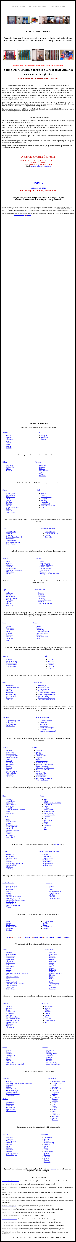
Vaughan (43, 493)
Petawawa (39, 757)
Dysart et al (9, 722)
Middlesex (39, 558)
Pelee (8, 640)
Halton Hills (10, 467)
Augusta (8, 895)
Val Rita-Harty (10, 1027)
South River (53, 987)
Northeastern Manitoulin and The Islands (19, 1083)
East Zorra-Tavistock (43, 633)
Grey (4, 682)
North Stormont (47, 860)
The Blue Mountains (12, 687)
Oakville (9, 470)
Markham (44, 500)
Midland (46, 808)
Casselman (43, 722)
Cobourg (41, 595)
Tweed (8, 759)
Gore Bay (9, 1081)
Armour (51, 963)
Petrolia (8, 823)
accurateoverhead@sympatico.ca (41, 166)
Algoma (5, 949)
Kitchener (42, 467)
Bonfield (9, 1144)
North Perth (51, 661)
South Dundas (46, 861)
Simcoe (42, 796)
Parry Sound (49, 949)
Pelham (8, 509)
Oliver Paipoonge (49, 1142)
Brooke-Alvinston (12, 825)
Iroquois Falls (10, 1012)
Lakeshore (9, 635)
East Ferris (9, 1149)
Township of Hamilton (45, 603)
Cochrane (5, 1003)
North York (38, 937)
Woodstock (40, 626)
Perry (51, 977)
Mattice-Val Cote (11, 1022)
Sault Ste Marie (11, 954)
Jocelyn (8, 968)
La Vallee (48, 1019)
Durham (5, 432)
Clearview (47, 816)
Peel (38, 432)
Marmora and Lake (12, 757)
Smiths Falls (10, 855)
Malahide (9, 603)
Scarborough (50, 937)
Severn (46, 823)
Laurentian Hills (41, 755)
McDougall (52, 970)
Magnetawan (53, 954)
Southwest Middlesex (46, 565)
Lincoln (8, 505)
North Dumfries (44, 470)
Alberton (47, 1010)
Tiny (45, 829)
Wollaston (9, 776)
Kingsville (9, 633)
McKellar (52, 971)
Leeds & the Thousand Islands (15, 900)
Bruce (4, 528)
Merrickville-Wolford (13, 905)
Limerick (9, 768)
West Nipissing (11, 1141)
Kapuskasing (10, 1013)
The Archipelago (54, 984)
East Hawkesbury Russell (48, 731)
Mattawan (9, 1151)
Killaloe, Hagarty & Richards (45, 768)
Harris (54, 1106)
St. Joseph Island (11, 982)
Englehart (55, 1087)
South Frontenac (11, 666)
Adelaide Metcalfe (45, 568)
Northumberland (40, 590)
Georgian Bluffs (11, 694)
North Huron (10, 813)
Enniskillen (9, 828)
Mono (8, 561)
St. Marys (51, 663)
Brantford (9, 923)
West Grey (9, 699)
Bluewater (9, 799)
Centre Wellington (55, 891)
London (41, 561)
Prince (8, 978)
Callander (52, 952)
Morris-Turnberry (11, 804)
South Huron (10, 806)
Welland (8, 500)
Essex (4, 623)
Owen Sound (10, 686)
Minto (51, 889)
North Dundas (46, 856)
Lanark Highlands (11, 865)
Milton (8, 469)
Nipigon (46, 1153)
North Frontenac (11, 664)
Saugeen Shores (11, 540)
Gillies (46, 1149)
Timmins (9, 1006)
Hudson (54, 1109)
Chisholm (9, 1148)
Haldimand (9, 928)
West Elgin (9, 600)
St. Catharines (10, 497)
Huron (4, 796)
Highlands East (11, 724)
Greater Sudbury (11, 926)
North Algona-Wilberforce (44, 778)
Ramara (46, 822)
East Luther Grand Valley (14, 570)
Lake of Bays (10, 1109)
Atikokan (48, 1012)
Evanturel (55, 1101)
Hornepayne (10, 966)
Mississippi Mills (11, 858)
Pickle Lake (10, 1062)
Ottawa (45, 925)
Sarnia (8, 820)
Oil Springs (9, 835)
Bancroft (9, 761)
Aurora (43, 495)
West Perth (51, 668)
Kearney (51, 959)
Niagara (5, 490)
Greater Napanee (50, 532)
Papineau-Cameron (12, 1153)
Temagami (9, 1139)
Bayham (8, 595)
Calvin (8, 1146)
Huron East (9, 803)
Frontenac (6, 656)
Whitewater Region (42, 780)
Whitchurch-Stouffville (48, 505)
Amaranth (9, 567)
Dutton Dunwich (11, 598)
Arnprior (38, 752)
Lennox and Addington (48, 528)
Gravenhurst (10, 1104)
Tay (45, 827)
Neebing (46, 1141)
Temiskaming (52, 1078)
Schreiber (46, 1158)
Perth (45, 656)
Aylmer (8, 602)
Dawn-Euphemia (11, 827)
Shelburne (9, 565)
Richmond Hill (45, 504)
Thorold (8, 498)
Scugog (8, 446)
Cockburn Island (11, 1092)
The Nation (43, 724)
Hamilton (9, 930)
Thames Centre (44, 567)
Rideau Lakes (10, 903)
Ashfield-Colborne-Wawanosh (15, 810)
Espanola (49, 1057)
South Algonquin (11, 1155)
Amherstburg (10, 630)
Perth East (51, 664)
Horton (38, 771)
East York (16, 937)
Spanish (8, 980)
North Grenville (11, 888)
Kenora (5, 1047)
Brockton (9, 533)
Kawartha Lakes (48, 921)
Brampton (44, 435)
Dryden (8, 1050)
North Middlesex (44, 563)
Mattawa (9, 1142)
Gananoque (9, 889)
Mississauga (44, 437)
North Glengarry (47, 858)
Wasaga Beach (48, 813)
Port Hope (41, 596)
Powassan (52, 956)
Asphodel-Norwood (44, 687)
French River (50, 1050)
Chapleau (49, 1060)
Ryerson (51, 978)
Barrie (45, 799)
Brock (8, 444)
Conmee (46, 1146)
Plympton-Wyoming (12, 830)
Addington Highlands (51, 533)
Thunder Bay (44, 1134)
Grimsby (9, 504)
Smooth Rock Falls (12, 1017)
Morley (47, 1022)
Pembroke (39, 750)
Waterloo (38, 462)
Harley (54, 1104)
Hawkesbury (44, 726)
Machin (8, 1060)
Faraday (8, 766)
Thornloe (55, 1120)
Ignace (8, 1059)
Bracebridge (10, 1102)
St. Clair (8, 832)
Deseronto (9, 762)
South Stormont (47, 865)
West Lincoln (10, 512)
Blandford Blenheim (43, 631)
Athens (8, 893)
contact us (57, 844)
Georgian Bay (10, 1107)
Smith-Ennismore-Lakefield (46, 699)
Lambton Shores (11, 821)
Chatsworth (9, 692)
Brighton (41, 593)
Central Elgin (10, 596)
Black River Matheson (13, 1019)
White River (10, 987)
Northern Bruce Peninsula (14, 537)
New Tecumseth (49, 810)
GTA (8, 937)
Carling (51, 964)
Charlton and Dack (58, 1083)
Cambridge (42, 465)
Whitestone (52, 957)
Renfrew (34, 747)
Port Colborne (10, 495)
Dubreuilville (10, 963)
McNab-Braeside (41, 776)
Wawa (8, 975)
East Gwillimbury (46, 497)
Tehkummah (10, 1095)
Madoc (8, 769)
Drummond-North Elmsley (14, 863)
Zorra (38, 638)
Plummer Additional (12, 977)
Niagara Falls (10, 493)
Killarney (49, 1052)
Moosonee (9, 1015)
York (38, 490)
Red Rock (47, 1156)
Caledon (43, 439)
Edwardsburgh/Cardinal (13, 896)
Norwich (39, 635)
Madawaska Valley (41, 775)
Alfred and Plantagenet (47, 727)
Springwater (47, 825)
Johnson (8, 970)
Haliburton (6, 717)
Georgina (44, 498)
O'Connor (47, 1155)
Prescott (8, 891)
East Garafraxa (11, 568)
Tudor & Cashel (11, 773)
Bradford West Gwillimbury (52, 803)
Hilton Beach (10, 989)
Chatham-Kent (10, 925)
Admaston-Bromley (42, 761)
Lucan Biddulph (44, 570)
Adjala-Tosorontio (49, 815)
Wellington (49, 883)
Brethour (55, 1094)
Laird (8, 971)
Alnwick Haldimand (44, 600)
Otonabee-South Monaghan (46, 698)
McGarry (55, 1118)
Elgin (4, 590)
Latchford (55, 1090)
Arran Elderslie (11, 532)
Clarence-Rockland (46, 720)
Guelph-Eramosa (54, 893)
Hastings (5, 747)
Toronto (45, 928)
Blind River (10, 957)
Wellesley (42, 472)
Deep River (39, 754)
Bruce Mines (10, 959)
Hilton (8, 964)
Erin (50, 888)
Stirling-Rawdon (11, 771)
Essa (45, 818)
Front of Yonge (11, 902)
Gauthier (54, 1102)
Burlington (9, 465)
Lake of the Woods (50, 1020)
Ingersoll (39, 628)
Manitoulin (6, 1078)
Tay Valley (9, 868)
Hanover (9, 689)
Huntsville (9, 1105)
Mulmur (8, 574)
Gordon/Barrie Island (12, 1094)
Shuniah (46, 1160)
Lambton (5, 816)
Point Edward (10, 837)
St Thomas (9, 593)
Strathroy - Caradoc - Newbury (49, 574)
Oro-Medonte (48, 820)
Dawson (47, 1015)
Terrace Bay (47, 1162)
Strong (51, 982)
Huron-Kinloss (11, 544)
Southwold (9, 605)
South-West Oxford (42, 636)
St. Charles (49, 1055)
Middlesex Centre (44, 572)
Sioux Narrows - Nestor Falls (15, 1064)
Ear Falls (9, 1057)
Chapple (47, 1013)
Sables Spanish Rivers (53, 1064)
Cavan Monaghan (43, 689)
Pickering (9, 437)
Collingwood (48, 804)
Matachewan (56, 1116)
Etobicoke (27, 937)
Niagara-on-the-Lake (12, 507)
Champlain (43, 729)
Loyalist (47, 535)
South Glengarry (47, 863)
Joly (50, 966)
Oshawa (8, 435)
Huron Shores (10, 956)
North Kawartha (43, 696)
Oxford (35, 623)
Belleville (9, 750)
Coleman (55, 1099)
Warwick (9, 833)
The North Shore (11, 985)
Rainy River (44, 1003)
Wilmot (41, 474)
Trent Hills (41, 598)
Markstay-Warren (51, 1053)
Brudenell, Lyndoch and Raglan (45, 764)
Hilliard (54, 1108)
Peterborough (38, 682)
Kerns (54, 1113)
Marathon (47, 1144)
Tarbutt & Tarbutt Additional (15, 984)
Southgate (9, 698)
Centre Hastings (11, 754)
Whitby (8, 442)
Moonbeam (9, 1024)
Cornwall (45, 855)
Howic (8, 811)
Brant (8, 921)
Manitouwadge (48, 1151)
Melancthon (10, 572)
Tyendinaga (9, 775)
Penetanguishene (49, 811)
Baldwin (49, 1059)
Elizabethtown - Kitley (13, 898)
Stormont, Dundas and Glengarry (49, 851)
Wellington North (54, 898)
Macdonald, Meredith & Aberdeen (17, 973)
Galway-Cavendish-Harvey (46, 692)
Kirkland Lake (56, 1088)
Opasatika (9, 1025)
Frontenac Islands (11, 663)
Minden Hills (10, 726)
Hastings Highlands (12, 755)
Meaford (9, 691)
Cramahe (41, 602)
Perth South (51, 666)
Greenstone (47, 1139)
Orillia (46, 801)
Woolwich (42, 476)
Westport (9, 907)
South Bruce (10, 539)
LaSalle (8, 636)
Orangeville (10, 563)
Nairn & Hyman (51, 1062)
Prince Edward (47, 926)
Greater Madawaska (42, 766)
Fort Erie (9, 502)
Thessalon (9, 961)
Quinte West (10, 752)
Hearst (8, 1010)
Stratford (50, 659)
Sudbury (45, 1047)
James (54, 1111)
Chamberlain (56, 1097)
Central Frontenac (11, 661)
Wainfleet (9, 511)
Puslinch (52, 896)
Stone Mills (48, 537)
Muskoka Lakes (11, 1111)
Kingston (9, 659)
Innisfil (46, 806)
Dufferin (5, 558)
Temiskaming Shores (58, 1081)
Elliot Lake (9, 952)
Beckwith (9, 861)
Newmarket (44, 502)
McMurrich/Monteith (55, 973)
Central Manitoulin (12, 1090)
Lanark (5, 851)
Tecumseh (9, 638)
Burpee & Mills (11, 1088)
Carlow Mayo (10, 764)
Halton (5, 462)
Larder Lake (56, 1114)
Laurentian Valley (41, 773)
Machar (51, 968)
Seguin (51, 980)
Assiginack (9, 1085)
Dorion (46, 1148)
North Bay (9, 1137)
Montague (9, 867)
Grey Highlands (11, 696)
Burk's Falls (53, 985)
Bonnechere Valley (41, 762)
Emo (46, 1017)
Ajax (7, 441)
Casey (54, 1095)
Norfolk (45, 923)
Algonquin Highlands (13, 720)
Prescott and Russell (42, 717)
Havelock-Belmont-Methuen (46, 694)
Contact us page (38, 188)
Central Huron (10, 801)
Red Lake (9, 1053)
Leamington (10, 628)
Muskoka (5, 1099)
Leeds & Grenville (8, 883)
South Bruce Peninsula (13, 542)
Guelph (51, 886)
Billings (8, 1087)
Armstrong (55, 1092)
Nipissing (52, 975)
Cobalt (54, 1085)
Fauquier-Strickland (12, 1020)
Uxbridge (9, 448)
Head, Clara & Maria (42, 769)
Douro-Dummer (43, 691)
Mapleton (52, 895)
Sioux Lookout (11, 1055)
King (42, 507)
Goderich (9, 808)
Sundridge (52, 989)
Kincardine (9, 535)
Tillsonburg (40, 630)
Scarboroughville (11, 886)
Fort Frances (48, 1006)
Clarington (9, 439)
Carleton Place (10, 856)
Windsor (9, 626)
